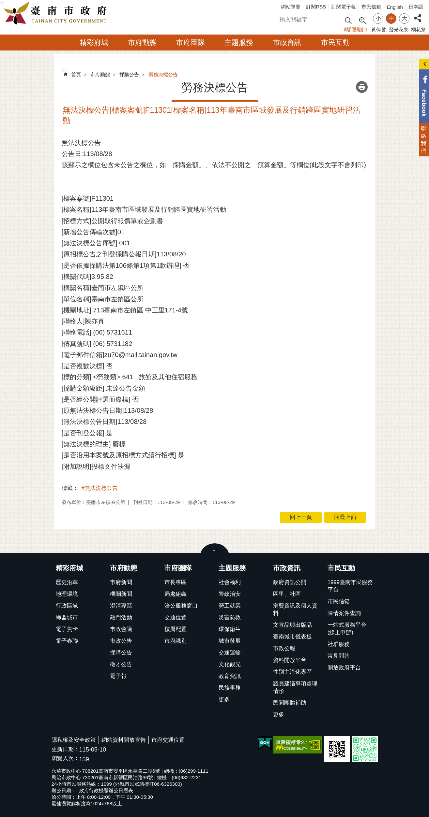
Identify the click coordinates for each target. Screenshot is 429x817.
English (395, 7)
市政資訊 (287, 42)
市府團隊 (190, 42)
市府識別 (175, 641)
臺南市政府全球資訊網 (57, 13)
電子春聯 (67, 641)
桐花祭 (418, 29)
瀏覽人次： (65, 758)
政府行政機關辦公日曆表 (106, 790)
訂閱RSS (316, 6)
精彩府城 (94, 42)
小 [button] (378, 18)
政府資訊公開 (289, 582)
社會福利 (230, 582)
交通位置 (175, 617)
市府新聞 (121, 582)
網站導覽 (290, 6)
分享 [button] (417, 14)
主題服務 (238, 42)
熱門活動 (121, 617)
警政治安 (230, 594)
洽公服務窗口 (181, 606)
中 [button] (391, 18)
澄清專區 (121, 606)
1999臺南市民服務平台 (350, 586)
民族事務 (230, 688)
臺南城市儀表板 (292, 637)
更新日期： (65, 749)
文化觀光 (230, 664)
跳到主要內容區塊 (3, 3)
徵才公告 (121, 664)
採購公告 (129, 74)
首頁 (76, 74)
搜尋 (282, 19)
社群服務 (339, 644)
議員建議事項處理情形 (295, 687)
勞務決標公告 (163, 74)
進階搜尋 (362, 19)
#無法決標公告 (100, 488)
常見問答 (339, 656)
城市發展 (230, 641)
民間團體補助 (289, 703)
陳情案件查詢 (344, 613)
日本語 (415, 6)
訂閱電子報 (343, 6)
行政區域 (67, 606)
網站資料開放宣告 (123, 740)
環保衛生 (230, 629)
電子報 (118, 676)
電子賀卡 (67, 629)
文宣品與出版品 (292, 625)
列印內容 (362, 87)
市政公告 (121, 641)
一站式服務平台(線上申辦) (347, 629)
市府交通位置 (168, 740)
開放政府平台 (344, 668)
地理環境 (67, 594)
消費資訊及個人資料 (295, 609)
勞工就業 (230, 606)
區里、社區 (287, 594)
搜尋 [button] (348, 20)
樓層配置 (175, 629)
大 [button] (404, 18)
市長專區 (175, 582)
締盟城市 (67, 617)
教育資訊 (230, 676)
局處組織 (175, 594)
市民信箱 (371, 6)
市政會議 (121, 629)
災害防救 (230, 617)
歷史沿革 (67, 582)
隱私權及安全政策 (74, 740)
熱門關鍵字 (356, 29)
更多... (226, 699)
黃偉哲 (378, 29)
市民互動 (335, 42)
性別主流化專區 (292, 672)
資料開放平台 (289, 660)
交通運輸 (230, 653)
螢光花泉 (398, 29)
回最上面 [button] (345, 517)
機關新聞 (121, 594)
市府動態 (142, 42)
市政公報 (284, 648)
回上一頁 (301, 517)
